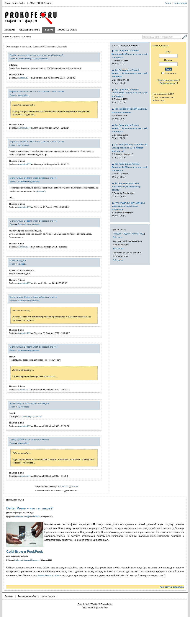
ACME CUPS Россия (40, 3)
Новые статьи (47, 596)
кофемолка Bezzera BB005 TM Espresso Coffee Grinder (36, 91)
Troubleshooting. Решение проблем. (32, 59)
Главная (9, 30)
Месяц (135, 233)
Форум (49, 30)
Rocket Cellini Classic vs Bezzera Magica (29, 403)
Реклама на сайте (27, 596)
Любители (18, 517)
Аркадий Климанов (32, 517)
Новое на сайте (67, 30)
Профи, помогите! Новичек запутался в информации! (36, 55)
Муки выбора (23, 95)
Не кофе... (22, 264)
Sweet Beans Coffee (15, 3)
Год (141, 233)
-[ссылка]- (41, 191)
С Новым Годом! (17, 260)
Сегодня (117, 233)
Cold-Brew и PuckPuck (24, 552)
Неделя (126, 233)
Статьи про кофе (29, 30)
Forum (12, 59)
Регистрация (180, 3)
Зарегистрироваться (168, 80)
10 (76, 486)
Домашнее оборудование (29, 181)
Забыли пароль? (168, 83)
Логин (168, 3)
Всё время (118, 237)
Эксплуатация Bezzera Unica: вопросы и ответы (33, 178)
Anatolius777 (24, 77)
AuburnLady (158, 100)
